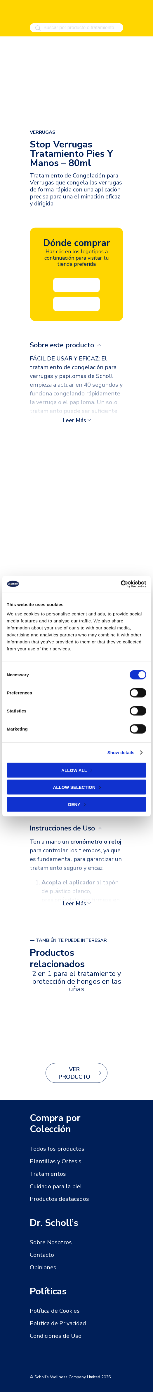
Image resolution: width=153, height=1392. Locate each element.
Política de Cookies (55, 1311)
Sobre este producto (63, 345)
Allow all (74, 770)
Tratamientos (48, 1174)
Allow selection (74, 787)
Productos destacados (59, 1199)
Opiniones (43, 1267)
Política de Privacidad (58, 1323)
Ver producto (74, 1073)
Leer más (74, 420)
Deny (74, 804)
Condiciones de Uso (55, 1336)
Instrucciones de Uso (63, 828)
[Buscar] (38, 28)
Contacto (42, 1255)
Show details (121, 752)
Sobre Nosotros (51, 1242)
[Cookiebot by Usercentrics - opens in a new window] (120, 584)
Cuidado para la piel (56, 1186)
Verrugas (42, 132)
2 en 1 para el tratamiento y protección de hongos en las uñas (76, 981)
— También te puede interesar (68, 940)
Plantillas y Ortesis (55, 1161)
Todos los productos (57, 1149)
